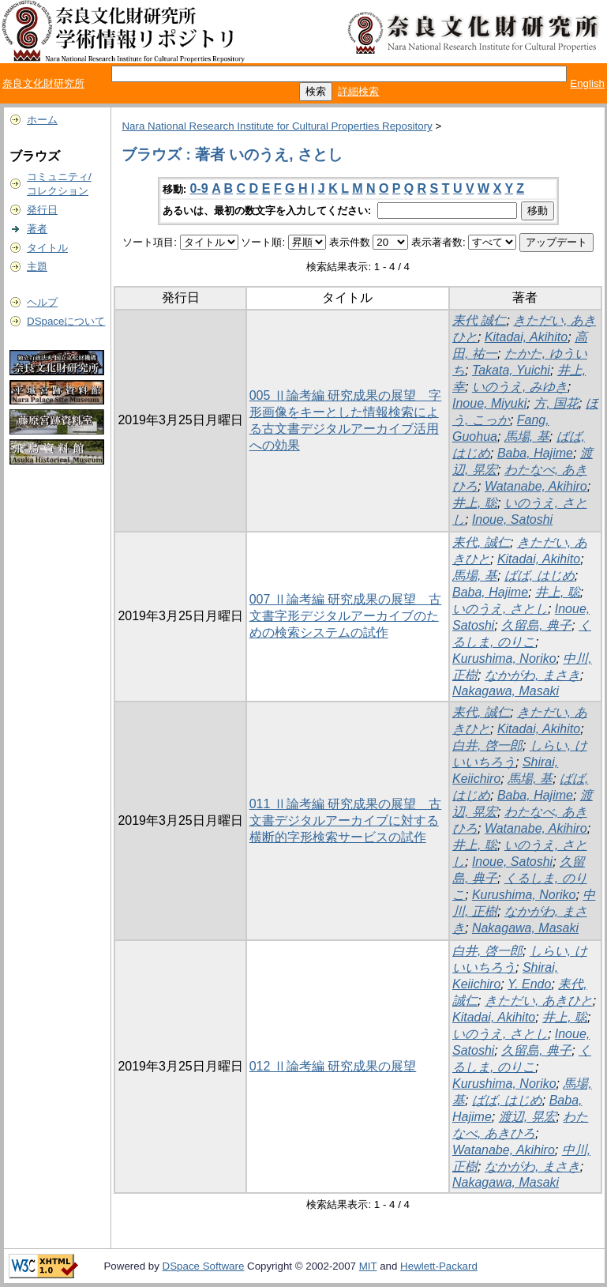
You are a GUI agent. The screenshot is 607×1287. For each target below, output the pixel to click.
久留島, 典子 (536, 625)
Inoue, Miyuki (489, 403)
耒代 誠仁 (479, 320)
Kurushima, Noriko (504, 658)
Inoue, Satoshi (512, 519)
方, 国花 (556, 403)
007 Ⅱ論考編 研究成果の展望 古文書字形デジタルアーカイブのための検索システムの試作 (345, 616)
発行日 (42, 210)
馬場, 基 (526, 436)
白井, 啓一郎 (487, 745)
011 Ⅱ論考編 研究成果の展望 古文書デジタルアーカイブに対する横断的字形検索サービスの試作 (345, 820)
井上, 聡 (474, 503)
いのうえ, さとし (500, 608)
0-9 (199, 188)
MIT (368, 1266)
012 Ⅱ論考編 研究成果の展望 (333, 1066)
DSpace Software (204, 1266)
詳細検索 (358, 91)
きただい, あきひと (539, 1000)
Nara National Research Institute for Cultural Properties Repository (277, 126)
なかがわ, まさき (532, 675)
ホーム (42, 120)
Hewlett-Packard (439, 1266)
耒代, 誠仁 (481, 542)
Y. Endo (529, 984)
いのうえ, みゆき (520, 386)
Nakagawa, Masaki (505, 691)
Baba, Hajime (535, 453)
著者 (37, 229)
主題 (37, 267)
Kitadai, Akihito (526, 337)
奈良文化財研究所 (43, 83)
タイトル (47, 248)
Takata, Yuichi (511, 370)
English (587, 83)
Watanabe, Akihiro (536, 486)
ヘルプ (42, 302)
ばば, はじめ (539, 575)
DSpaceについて (66, 321)
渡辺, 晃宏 (527, 1116)
